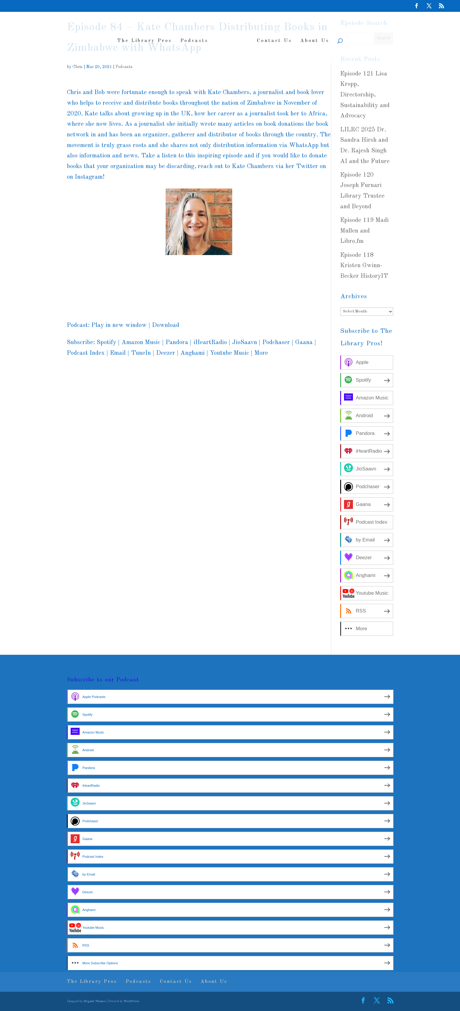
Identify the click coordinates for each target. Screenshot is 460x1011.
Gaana (304, 342)
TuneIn (141, 353)
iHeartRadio (210, 342)
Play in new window (119, 325)
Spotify (106, 342)
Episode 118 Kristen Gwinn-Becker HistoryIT (364, 265)
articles (244, 124)
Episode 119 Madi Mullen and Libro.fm (364, 230)
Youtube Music (229, 353)
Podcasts (197, 38)
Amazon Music (141, 342)
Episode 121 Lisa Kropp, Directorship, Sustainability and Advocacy (365, 95)
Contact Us (272, 38)
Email (118, 353)
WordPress (131, 1001)
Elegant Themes (94, 1001)
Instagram (89, 177)
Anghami (192, 353)
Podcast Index (86, 353)
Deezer (165, 353)
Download (165, 325)
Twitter (307, 166)
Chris (77, 67)
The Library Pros (147, 38)
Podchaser (276, 342)
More (261, 353)
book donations (284, 124)
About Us (312, 38)
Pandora (177, 342)
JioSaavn (244, 342)
